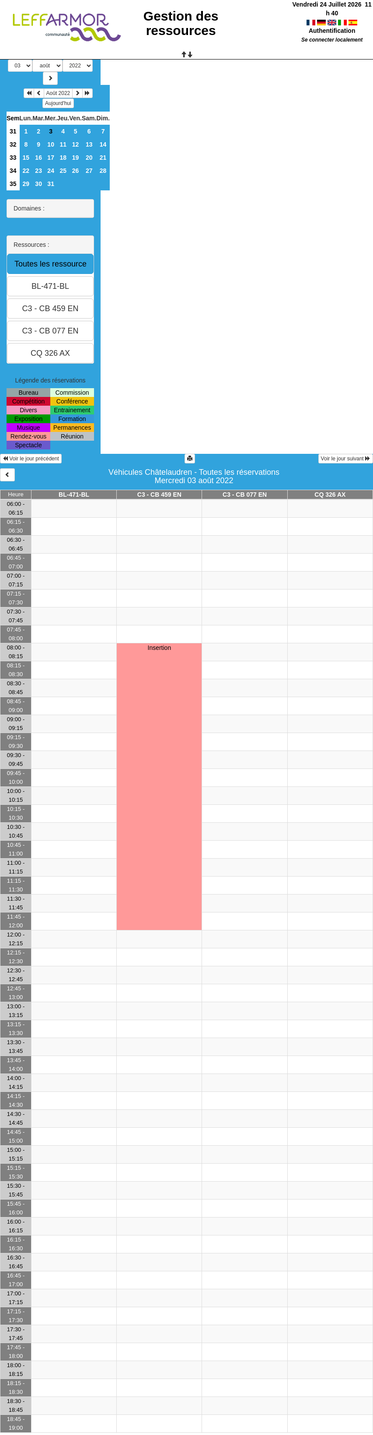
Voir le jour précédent (31, 459)
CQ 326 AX (329, 494)
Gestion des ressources (181, 23)
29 (26, 183)
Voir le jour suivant (345, 459)
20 (89, 157)
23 (38, 170)
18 (62, 157)
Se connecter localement (332, 31)
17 (50, 157)
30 (38, 183)
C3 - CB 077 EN (245, 494)
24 (50, 170)
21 (103, 157)
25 (62, 170)
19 (75, 157)
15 (26, 157)
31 (13, 131)
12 (75, 144)
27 (89, 170)
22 (26, 170)
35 (13, 183)
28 (103, 170)
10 (50, 144)
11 (62, 144)
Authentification (332, 21)
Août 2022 (58, 93)
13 (89, 144)
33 (13, 157)
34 (13, 170)
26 (75, 170)
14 (103, 144)
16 (38, 157)
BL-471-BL (74, 494)
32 (13, 144)
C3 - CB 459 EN (159, 494)
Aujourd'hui (58, 103)
